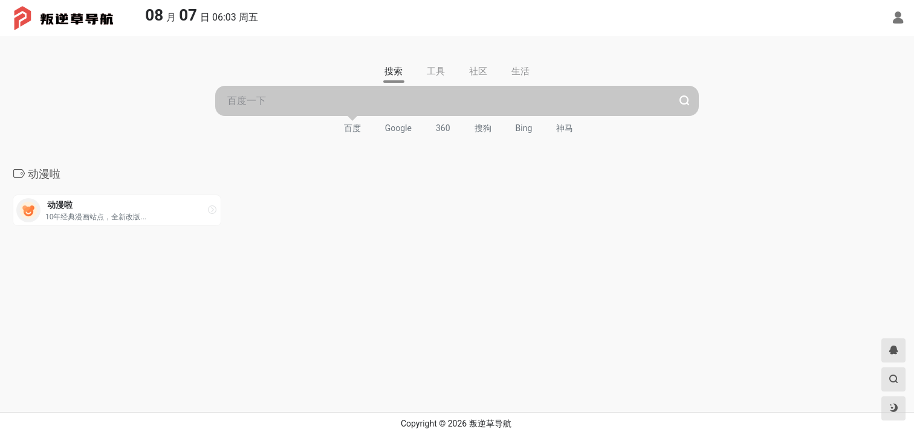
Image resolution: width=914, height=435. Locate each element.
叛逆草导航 (490, 423)
